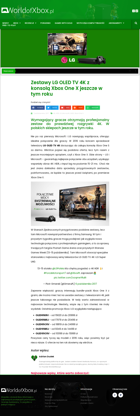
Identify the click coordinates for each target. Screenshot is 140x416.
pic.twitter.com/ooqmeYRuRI (70, 277)
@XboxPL (75, 273)
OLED (72, 113)
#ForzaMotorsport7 (55, 273)
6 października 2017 (86, 283)
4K (54, 113)
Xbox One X (79, 113)
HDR (57, 113)
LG (61, 113)
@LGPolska (58, 268)
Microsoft (65, 113)
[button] (38, 108)
